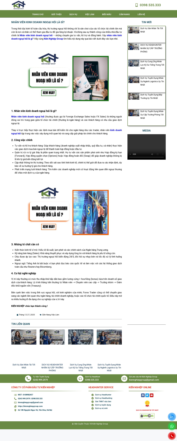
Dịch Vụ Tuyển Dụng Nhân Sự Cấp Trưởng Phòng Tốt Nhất (152, 114)
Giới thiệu (56, 14)
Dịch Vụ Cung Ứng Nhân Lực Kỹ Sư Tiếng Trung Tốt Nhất (81, 367)
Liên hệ (141, 14)
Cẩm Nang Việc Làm (50, 315)
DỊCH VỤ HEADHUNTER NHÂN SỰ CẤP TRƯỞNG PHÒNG (52, 367)
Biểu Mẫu (106, 14)
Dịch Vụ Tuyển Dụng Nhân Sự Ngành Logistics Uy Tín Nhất (109, 367)
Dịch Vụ (73, 14)
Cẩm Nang (124, 14)
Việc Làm (89, 14)
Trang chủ (37, 14)
